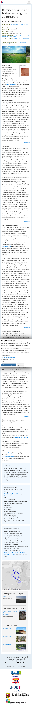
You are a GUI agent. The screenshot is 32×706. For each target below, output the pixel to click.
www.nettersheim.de (8, 457)
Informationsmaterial (12, 657)
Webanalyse (5, 362)
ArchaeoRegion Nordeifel (20, 437)
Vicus (12, 24)
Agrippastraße (6, 247)
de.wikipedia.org (7, 453)
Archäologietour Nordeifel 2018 (7, 637)
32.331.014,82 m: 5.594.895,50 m (15, 39)
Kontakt (11, 659)
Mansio (16, 24)
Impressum (20, 659)
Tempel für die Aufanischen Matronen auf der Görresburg (10, 612)
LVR (14, 666)
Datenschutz (11, 661)
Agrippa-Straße (7, 596)
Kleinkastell (5, 26)
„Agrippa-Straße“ (11, 85)
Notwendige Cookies (7, 360)
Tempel (21, 24)
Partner (24, 657)
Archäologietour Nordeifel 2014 (7, 629)
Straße (26, 24)
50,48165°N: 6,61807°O (9, 37)
